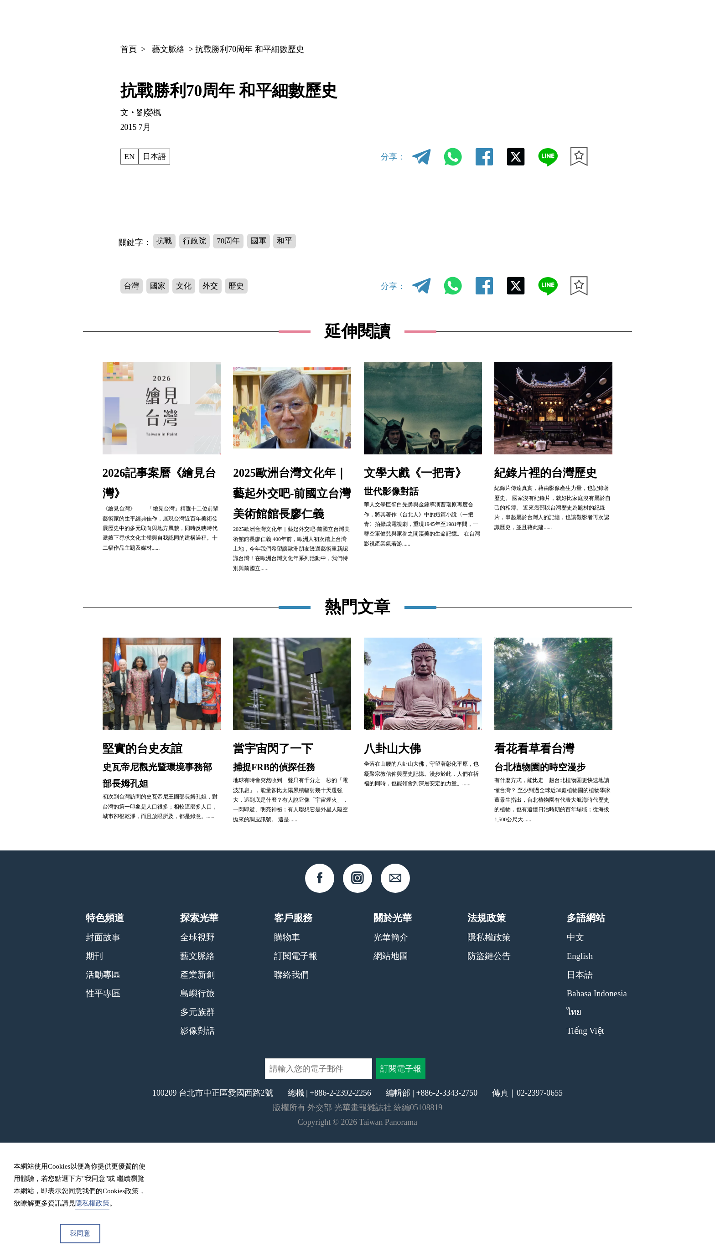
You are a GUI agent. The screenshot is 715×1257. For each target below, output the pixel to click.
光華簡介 (390, 1052)
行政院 (196, 241)
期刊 (475, 20)
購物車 (287, 1052)
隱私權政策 (489, 1052)
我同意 (80, 1233)
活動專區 (103, 1089)
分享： (393, 156)
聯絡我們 (291, 1089)
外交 (215, 286)
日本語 (156, 156)
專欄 (509, 20)
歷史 (242, 286)
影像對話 (197, 1145)
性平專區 (103, 1108)
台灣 (132, 286)
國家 (159, 286)
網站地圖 (390, 1071)
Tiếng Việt (585, 1145)
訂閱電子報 (295, 1071)
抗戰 (165, 241)
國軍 (264, 241)
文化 (187, 286)
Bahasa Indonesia (597, 1108)
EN (129, 156)
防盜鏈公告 (489, 1071)
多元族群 (197, 1126)
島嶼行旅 (197, 1108)
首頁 (128, 49)
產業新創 (197, 1089)
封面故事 (103, 1052)
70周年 (232, 241)
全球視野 (197, 1052)
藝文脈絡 (168, 49)
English (580, 1071)
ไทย (574, 1126)
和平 (292, 241)
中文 (555, 21)
